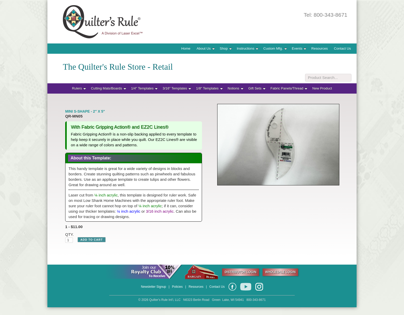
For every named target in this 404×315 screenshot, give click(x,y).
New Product (322, 88)
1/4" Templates (144, 88)
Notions (235, 88)
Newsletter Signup (153, 287)
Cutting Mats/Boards (108, 88)
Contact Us (342, 48)
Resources (319, 48)
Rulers (79, 88)
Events (299, 48)
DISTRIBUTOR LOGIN (240, 272)
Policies (177, 287)
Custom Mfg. (275, 48)
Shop (226, 48)
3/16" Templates (177, 88)
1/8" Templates (209, 88)
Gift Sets (257, 88)
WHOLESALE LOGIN (280, 272)
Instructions (247, 48)
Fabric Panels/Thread (289, 88)
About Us (206, 48)
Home (185, 48)
